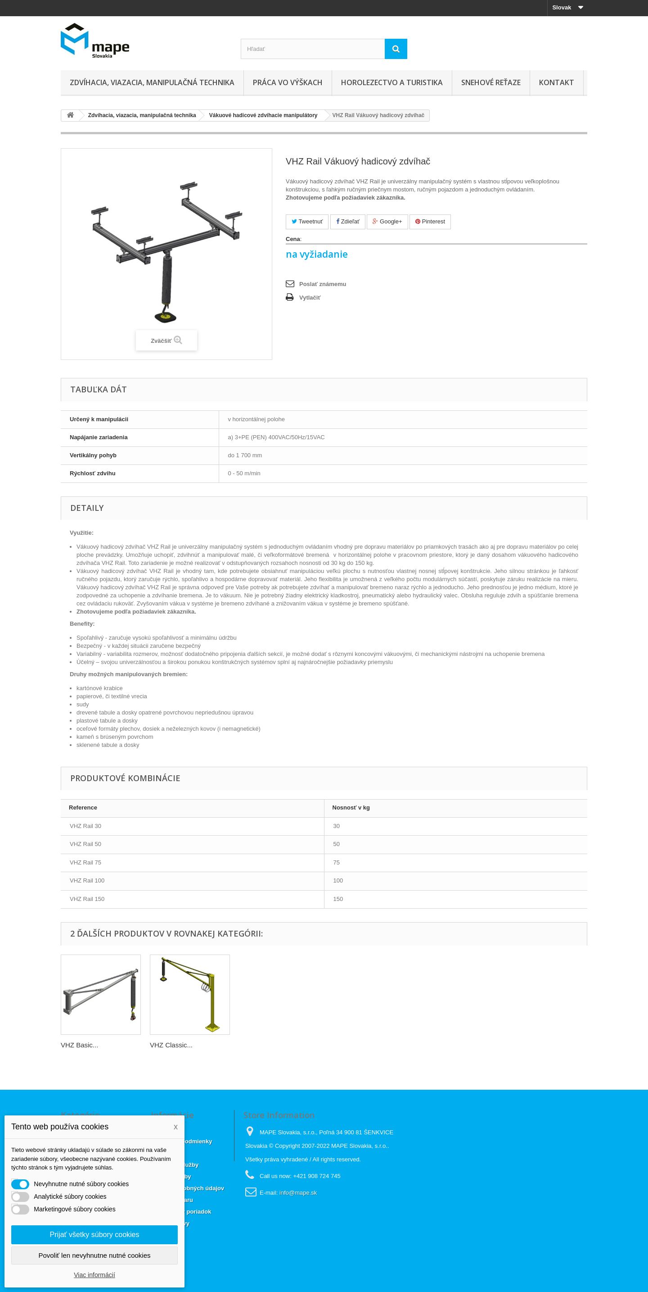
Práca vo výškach (288, 82)
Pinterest (430, 221)
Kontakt (556, 82)
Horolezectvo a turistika (392, 82)
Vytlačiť (310, 297)
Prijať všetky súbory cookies (95, 1234)
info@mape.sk (298, 1192)
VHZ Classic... (171, 1045)
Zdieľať (348, 221)
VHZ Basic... (79, 1045)
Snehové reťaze (491, 82)
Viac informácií (94, 1274)
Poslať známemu (322, 284)
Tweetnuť (307, 221)
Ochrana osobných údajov (187, 1188)
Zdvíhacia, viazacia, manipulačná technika (152, 82)
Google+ (387, 221)
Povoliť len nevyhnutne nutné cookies (94, 1255)
